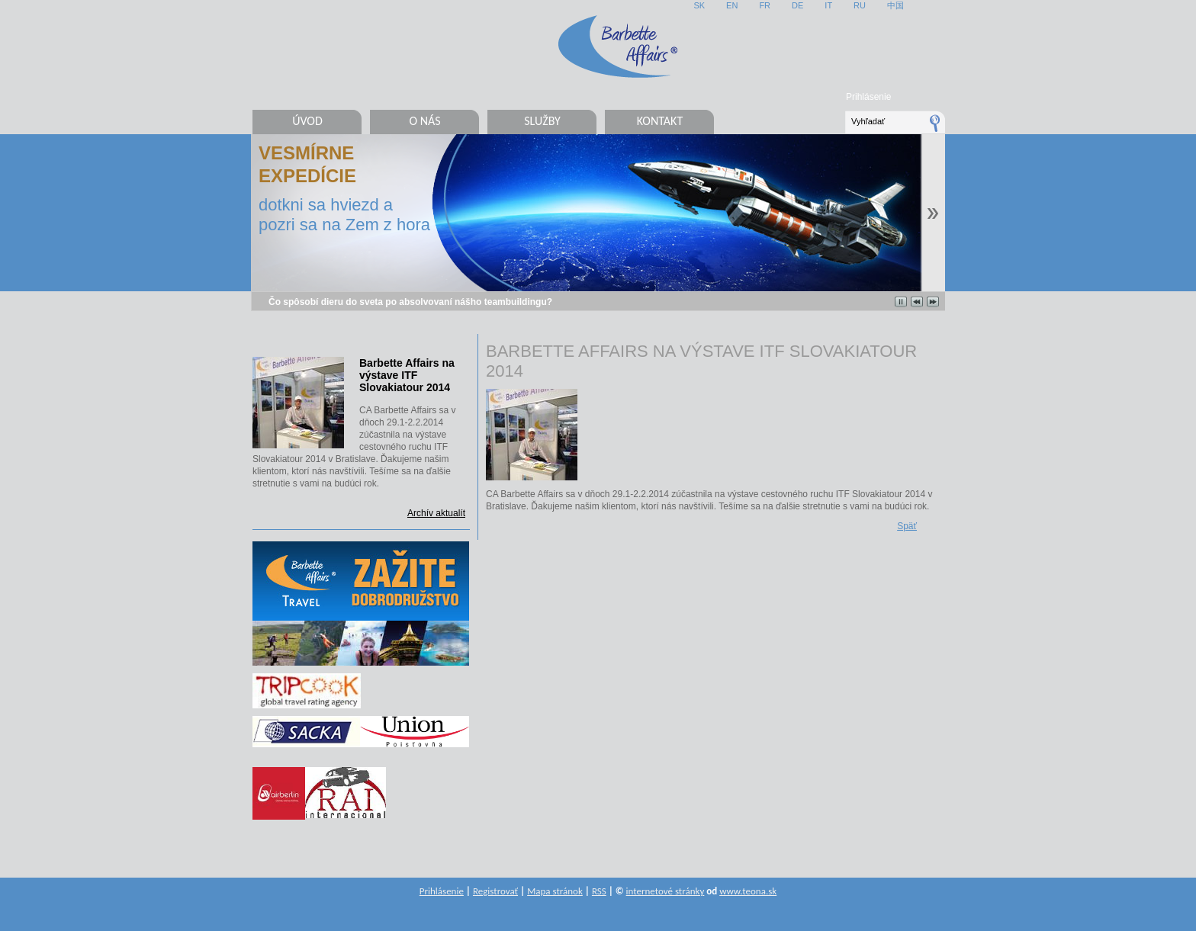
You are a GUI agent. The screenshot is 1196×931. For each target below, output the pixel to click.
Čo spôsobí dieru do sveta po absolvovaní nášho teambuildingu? (410, 302)
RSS (599, 891)
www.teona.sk (747, 891)
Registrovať (495, 891)
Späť (907, 526)
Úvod (307, 121)
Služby (542, 121)
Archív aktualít (436, 513)
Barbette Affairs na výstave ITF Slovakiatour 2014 (407, 375)
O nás (424, 121)
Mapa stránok (555, 891)
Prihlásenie (868, 96)
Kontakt (660, 121)
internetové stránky (665, 891)
